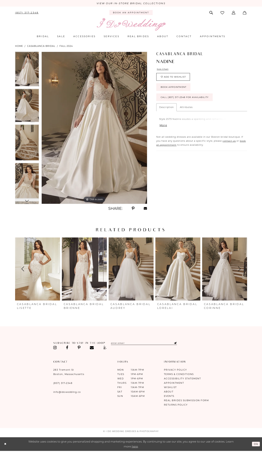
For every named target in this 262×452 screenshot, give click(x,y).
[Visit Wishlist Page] (222, 13)
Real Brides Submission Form (186, 400)
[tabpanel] (27, 70)
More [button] (164, 128)
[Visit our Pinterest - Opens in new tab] (79, 347)
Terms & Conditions (179, 374)
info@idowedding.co (67, 392)
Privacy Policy (175, 370)
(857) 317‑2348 (63, 383)
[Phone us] (26, 13)
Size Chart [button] (163, 69)
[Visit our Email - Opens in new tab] (92, 347)
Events (169, 396)
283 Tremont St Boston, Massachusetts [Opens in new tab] (68, 372)
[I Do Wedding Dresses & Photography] (131, 24)
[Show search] (211, 13)
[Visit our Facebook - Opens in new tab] (67, 347)
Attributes (186, 110)
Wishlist (170, 387)
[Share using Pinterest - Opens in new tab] (133, 208)
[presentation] (37, 269)
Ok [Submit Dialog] (255, 444)
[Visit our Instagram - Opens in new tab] (55, 347)
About (169, 391)
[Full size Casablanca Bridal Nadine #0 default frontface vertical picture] (94, 128)
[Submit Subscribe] (177, 343)
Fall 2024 (66, 46)
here (135, 447)
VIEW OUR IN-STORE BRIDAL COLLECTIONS (131, 3)
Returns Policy (176, 405)
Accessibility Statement (182, 378)
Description (166, 110)
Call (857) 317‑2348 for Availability (187, 100)
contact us (229, 144)
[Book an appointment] (130, 12)
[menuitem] (26, 13)
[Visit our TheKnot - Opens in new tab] (105, 347)
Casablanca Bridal (41, 46)
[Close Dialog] (5, 444)
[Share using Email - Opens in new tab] (145, 209)
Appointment (174, 383)
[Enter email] (146, 343)
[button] (233, 13)
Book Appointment (175, 89)
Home (19, 46)
